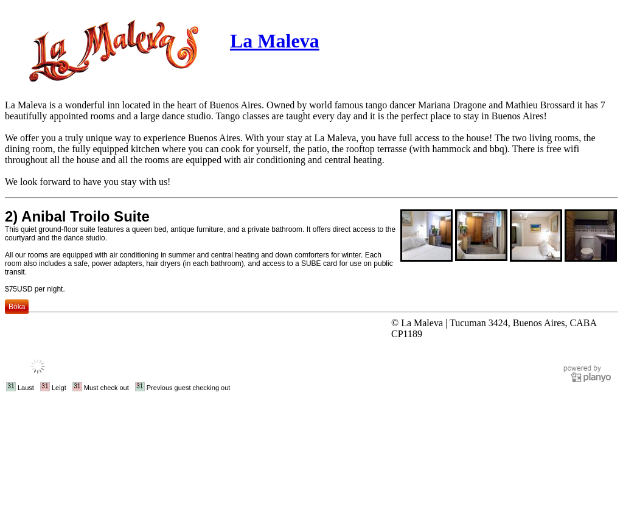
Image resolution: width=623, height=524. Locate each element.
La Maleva (274, 41)
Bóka (17, 306)
